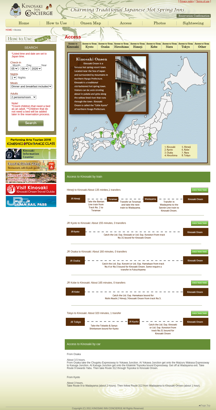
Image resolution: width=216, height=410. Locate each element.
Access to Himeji (137, 45)
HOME (9, 30)
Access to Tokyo (185, 45)
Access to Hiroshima (121, 45)
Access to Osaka (105, 45)
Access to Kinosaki (73, 45)
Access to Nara (169, 45)
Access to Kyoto (89, 45)
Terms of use (202, 1)
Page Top (204, 405)
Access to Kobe (153, 45)
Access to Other (201, 45)
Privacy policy (187, 1)
